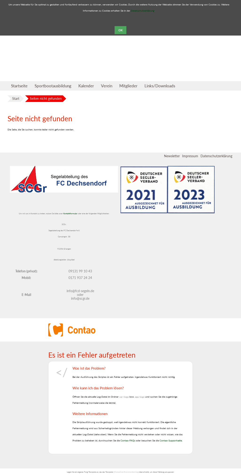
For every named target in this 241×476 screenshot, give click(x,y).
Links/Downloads (160, 85)
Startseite (19, 85)
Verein (106, 85)
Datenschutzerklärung (142, 10)
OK (120, 30)
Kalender (86, 85)
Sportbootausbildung (53, 85)
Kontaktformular (70, 214)
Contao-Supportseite (171, 440)
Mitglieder (128, 85)
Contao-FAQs (127, 440)
